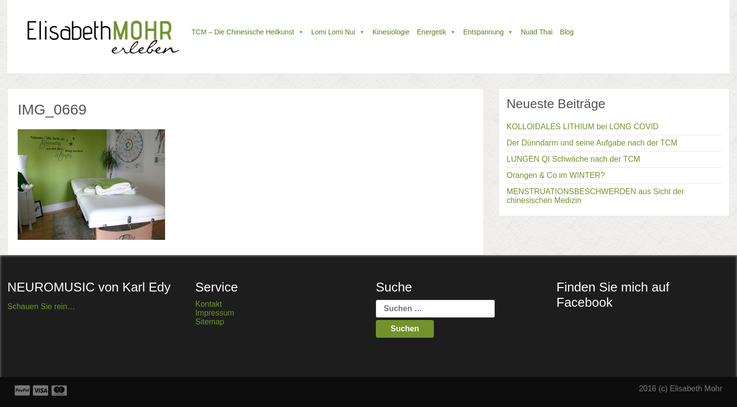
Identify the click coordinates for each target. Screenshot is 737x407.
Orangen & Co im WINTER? (556, 175)
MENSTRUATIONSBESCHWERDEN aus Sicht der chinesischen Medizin (595, 195)
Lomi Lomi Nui (338, 32)
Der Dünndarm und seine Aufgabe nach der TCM (592, 143)
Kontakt (209, 304)
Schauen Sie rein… (41, 306)
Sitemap (210, 322)
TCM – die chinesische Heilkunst (248, 32)
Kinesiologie (391, 32)
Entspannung (488, 32)
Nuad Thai (536, 32)
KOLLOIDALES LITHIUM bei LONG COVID (582, 126)
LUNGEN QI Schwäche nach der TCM (573, 159)
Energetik (436, 32)
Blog (567, 32)
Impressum (215, 313)
